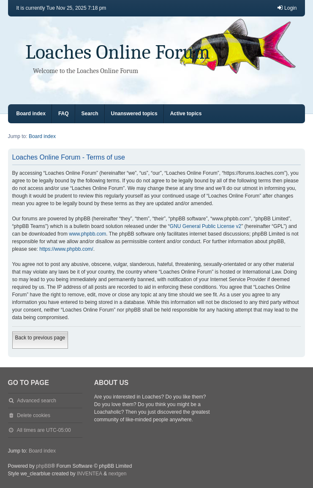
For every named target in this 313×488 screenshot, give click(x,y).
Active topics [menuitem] (186, 114)
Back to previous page (40, 338)
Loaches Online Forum (117, 52)
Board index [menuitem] (31, 114)
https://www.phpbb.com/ (66, 249)
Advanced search (36, 401)
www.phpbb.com (87, 234)
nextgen (118, 474)
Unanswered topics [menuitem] (134, 114)
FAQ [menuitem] (63, 114)
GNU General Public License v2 (205, 226)
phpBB (43, 466)
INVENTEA (89, 474)
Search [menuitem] (90, 114)
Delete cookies (33, 415)
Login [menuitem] (287, 8)
